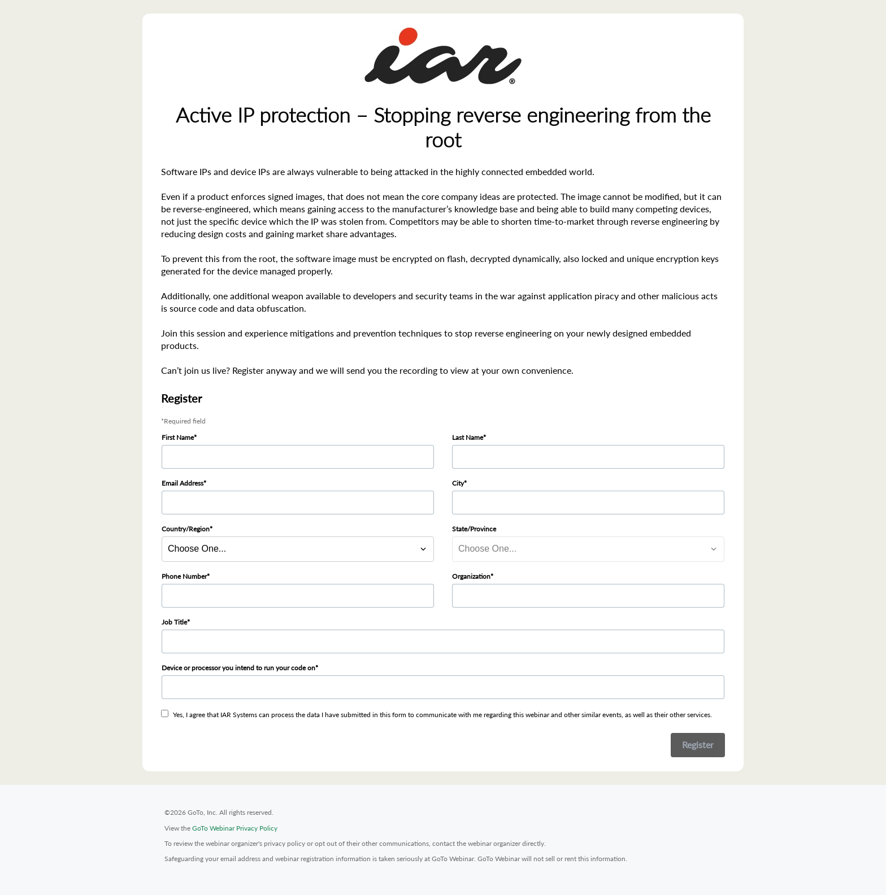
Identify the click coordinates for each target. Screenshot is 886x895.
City (458, 483)
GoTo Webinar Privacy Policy (234, 828)
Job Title (174, 622)
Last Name (467, 437)
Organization (471, 576)
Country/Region (186, 529)
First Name (178, 437)
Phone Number (184, 576)
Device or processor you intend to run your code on (238, 667)
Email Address (182, 483)
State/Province (474, 529)
